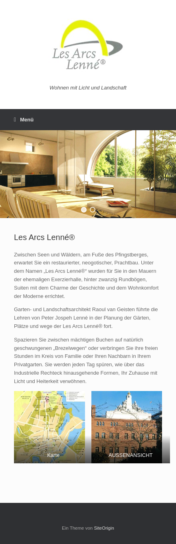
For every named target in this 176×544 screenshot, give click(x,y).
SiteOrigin (104, 528)
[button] (84, 209)
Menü (24, 120)
